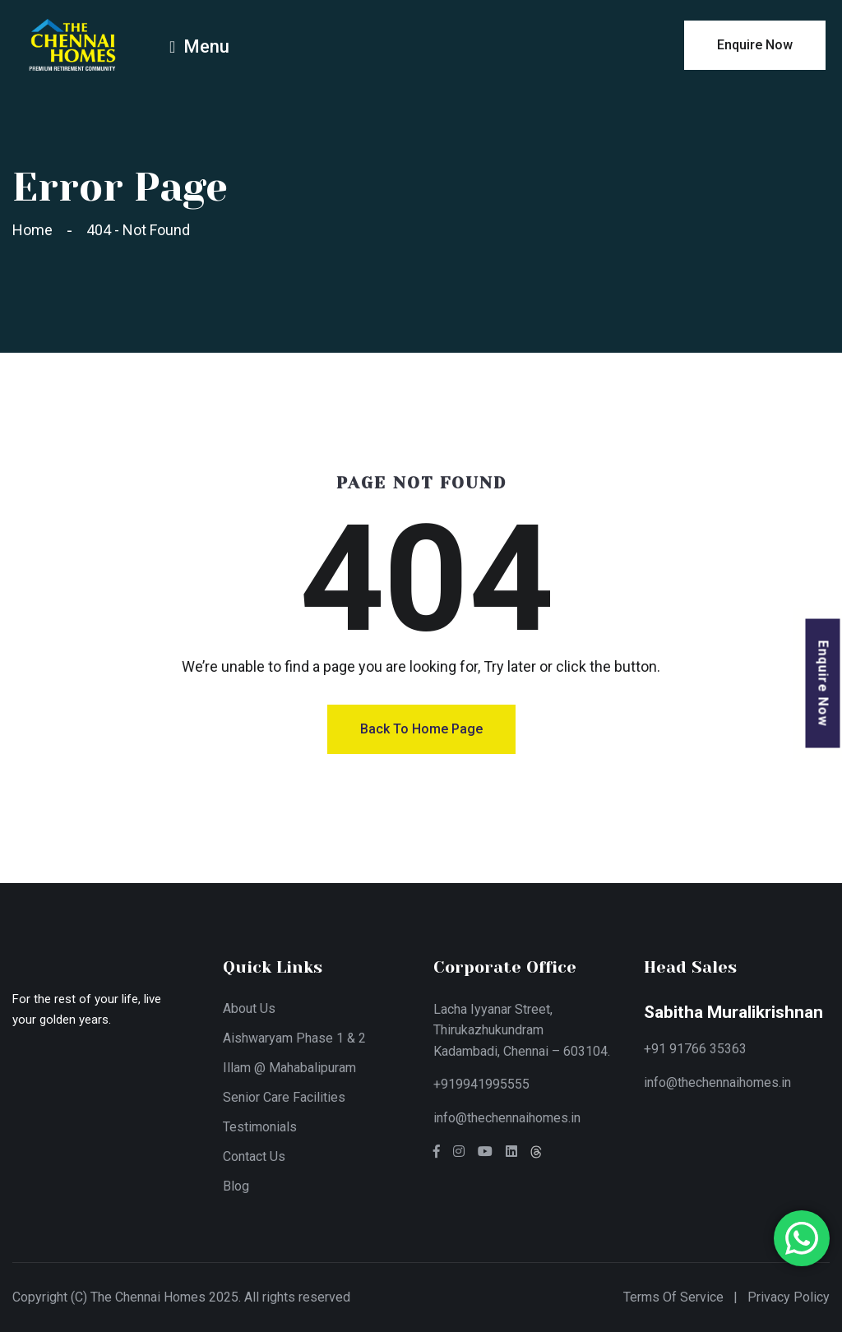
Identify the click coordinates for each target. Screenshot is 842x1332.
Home (35, 229)
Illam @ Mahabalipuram (289, 1067)
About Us (249, 1008)
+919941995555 (481, 1084)
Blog (236, 1186)
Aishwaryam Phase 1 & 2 (294, 1038)
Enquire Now (823, 684)
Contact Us (254, 1156)
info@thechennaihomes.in (507, 1118)
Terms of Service (673, 1297)
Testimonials (260, 1127)
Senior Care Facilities (284, 1097)
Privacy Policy (788, 1297)
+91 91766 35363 (695, 1049)
